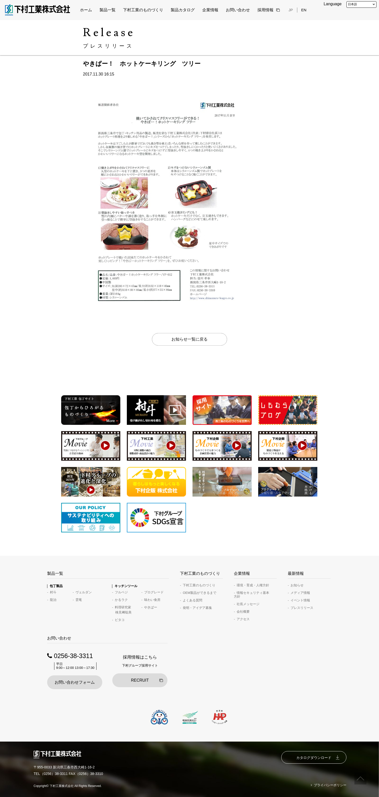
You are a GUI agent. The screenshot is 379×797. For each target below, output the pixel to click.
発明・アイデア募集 (197, 608)
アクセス (243, 619)
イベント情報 (300, 600)
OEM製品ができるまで (199, 593)
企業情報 (210, 10)
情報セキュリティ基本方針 (251, 594)
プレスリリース (302, 608)
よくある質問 (192, 600)
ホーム (86, 10)
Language (332, 4)
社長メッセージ (248, 604)
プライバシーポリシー (330, 785)
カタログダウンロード (313, 758)
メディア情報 (300, 593)
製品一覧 (108, 10)
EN (304, 10)
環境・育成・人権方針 (253, 585)
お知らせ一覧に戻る (189, 339)
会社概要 (243, 611)
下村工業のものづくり (143, 10)
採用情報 (265, 10)
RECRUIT (140, 680)
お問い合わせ (238, 10)
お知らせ (297, 585)
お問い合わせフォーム (75, 682)
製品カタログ (183, 10)
